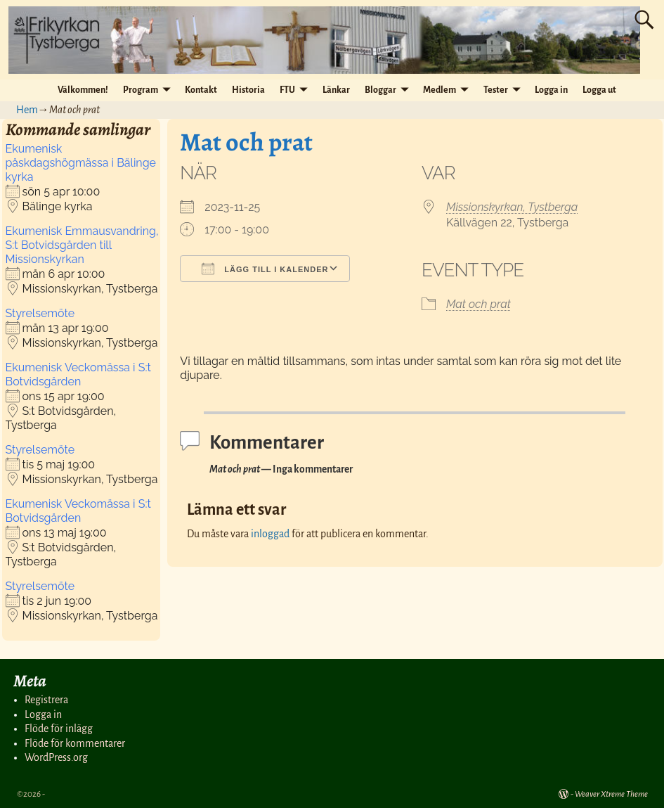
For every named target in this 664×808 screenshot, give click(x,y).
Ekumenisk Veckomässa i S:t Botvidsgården (78, 374)
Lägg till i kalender (265, 268)
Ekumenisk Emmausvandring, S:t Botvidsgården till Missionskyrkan (82, 245)
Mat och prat (478, 304)
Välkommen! (83, 90)
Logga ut (599, 90)
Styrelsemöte (40, 313)
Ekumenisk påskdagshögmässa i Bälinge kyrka (81, 163)
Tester (495, 90)
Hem (27, 109)
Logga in (551, 90)
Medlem (439, 90)
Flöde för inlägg (59, 728)
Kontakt (201, 90)
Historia (248, 90)
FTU (287, 90)
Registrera (46, 699)
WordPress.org (56, 757)
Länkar (336, 90)
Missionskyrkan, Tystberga (512, 207)
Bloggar (380, 90)
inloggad (270, 533)
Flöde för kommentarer (75, 743)
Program (140, 90)
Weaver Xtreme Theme (611, 794)
